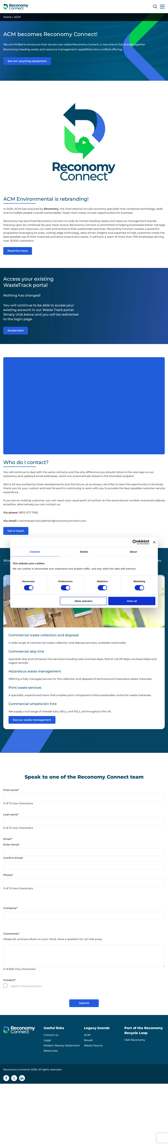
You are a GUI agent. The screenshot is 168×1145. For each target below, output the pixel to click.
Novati (88, 1040)
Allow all (132, 600)
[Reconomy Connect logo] (16, 6)
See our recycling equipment (27, 61)
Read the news (18, 250)
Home (7, 17)
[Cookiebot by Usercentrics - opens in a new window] (135, 542)
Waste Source (93, 1045)
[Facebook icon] (6, 1078)
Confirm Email (13, 857)
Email (7, 838)
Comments (11, 933)
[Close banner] (154, 542)
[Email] (84, 852)
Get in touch (16, 530)
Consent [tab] (35, 551)
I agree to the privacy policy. (26, 985)
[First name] (84, 797)
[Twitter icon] (14, 1078)
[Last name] (84, 822)
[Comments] (84, 955)
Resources (51, 1050)
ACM (87, 1034)
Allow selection (83, 600)
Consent (9, 979)
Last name (11, 814)
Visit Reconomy (134, 1039)
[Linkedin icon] (22, 1078)
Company (10, 907)
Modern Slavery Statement (62, 1045)
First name (11, 789)
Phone (8, 874)
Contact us (51, 1034)
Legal (47, 1040)
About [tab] (133, 551)
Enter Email (11, 844)
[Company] (84, 915)
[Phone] (84, 882)
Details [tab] (84, 551)
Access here (16, 330)
